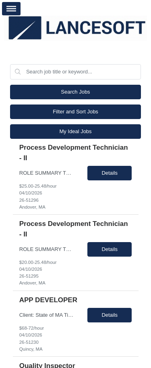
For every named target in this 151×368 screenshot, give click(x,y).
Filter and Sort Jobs (75, 112)
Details (109, 173)
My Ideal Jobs (75, 131)
